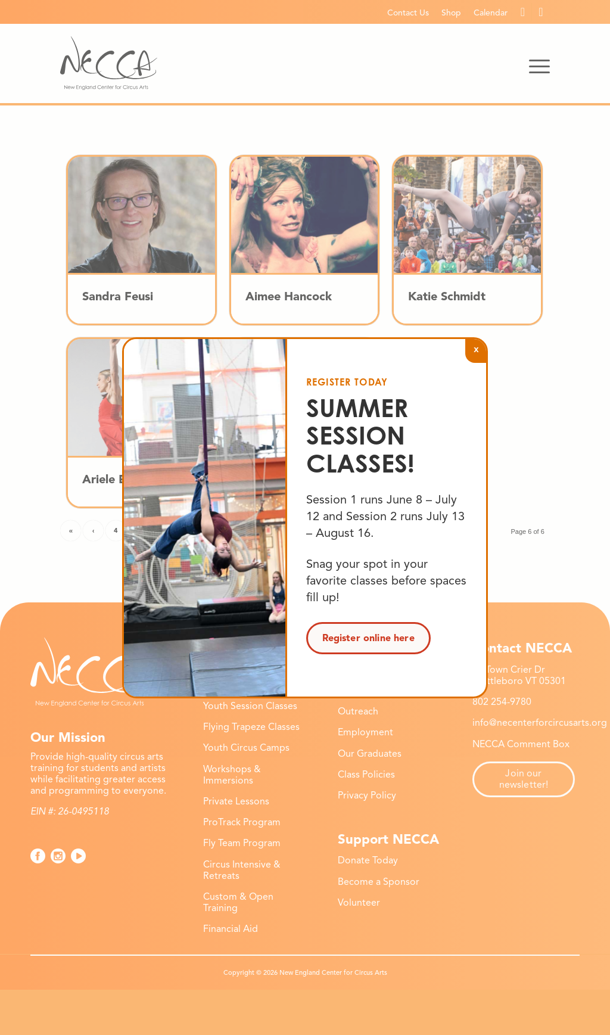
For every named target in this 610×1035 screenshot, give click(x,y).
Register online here (368, 638)
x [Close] (476, 349)
